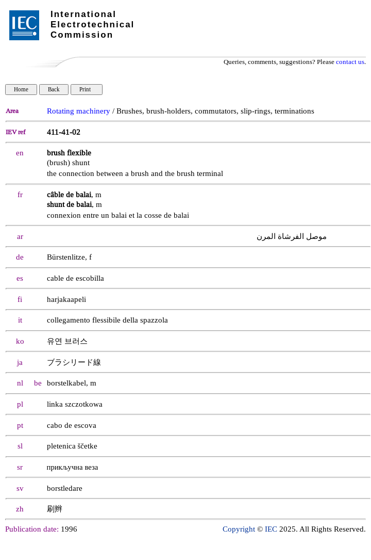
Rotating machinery (78, 111)
